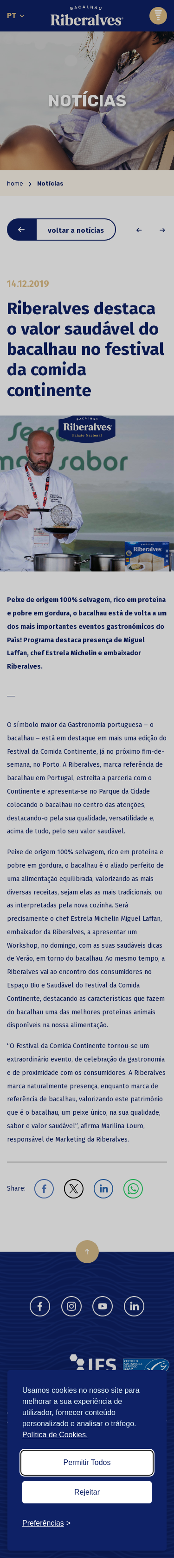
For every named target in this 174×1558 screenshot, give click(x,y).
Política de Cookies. (55, 1435)
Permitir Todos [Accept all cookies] (87, 1462)
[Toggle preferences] (46, 1523)
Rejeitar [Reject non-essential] (87, 1492)
